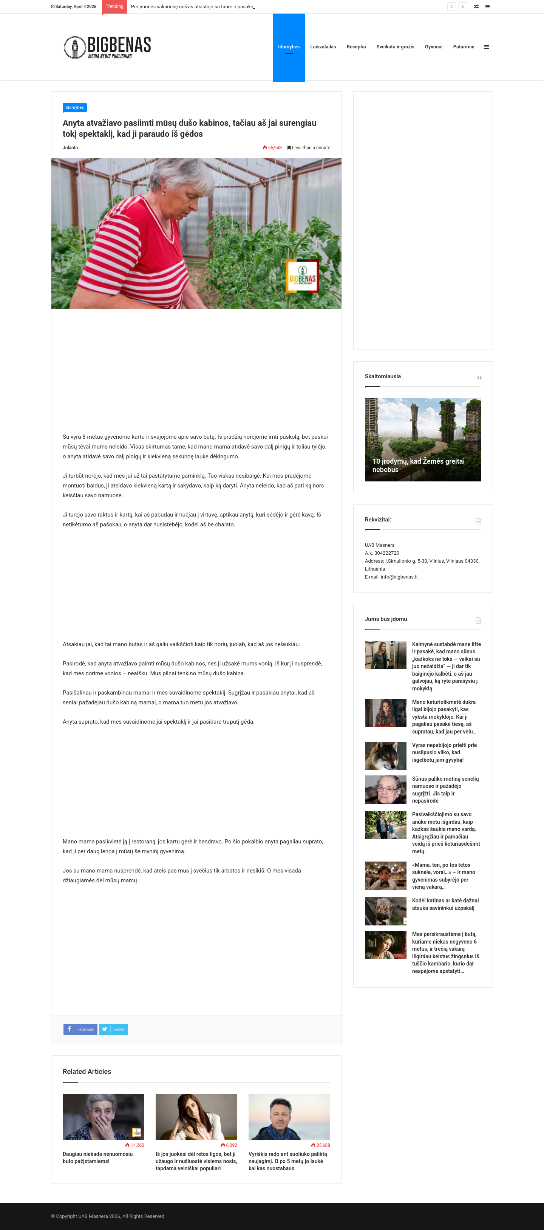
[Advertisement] (196, 376)
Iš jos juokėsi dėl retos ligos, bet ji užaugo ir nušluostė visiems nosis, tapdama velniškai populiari (196, 1161)
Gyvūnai (434, 47)
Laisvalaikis (323, 47)
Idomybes (289, 47)
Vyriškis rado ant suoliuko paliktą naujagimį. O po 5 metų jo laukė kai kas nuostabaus (288, 1161)
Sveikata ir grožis (395, 47)
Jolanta (70, 147)
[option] (423, 439)
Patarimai (463, 47)
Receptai (356, 47)
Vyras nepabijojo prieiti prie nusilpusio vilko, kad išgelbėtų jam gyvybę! (444, 752)
